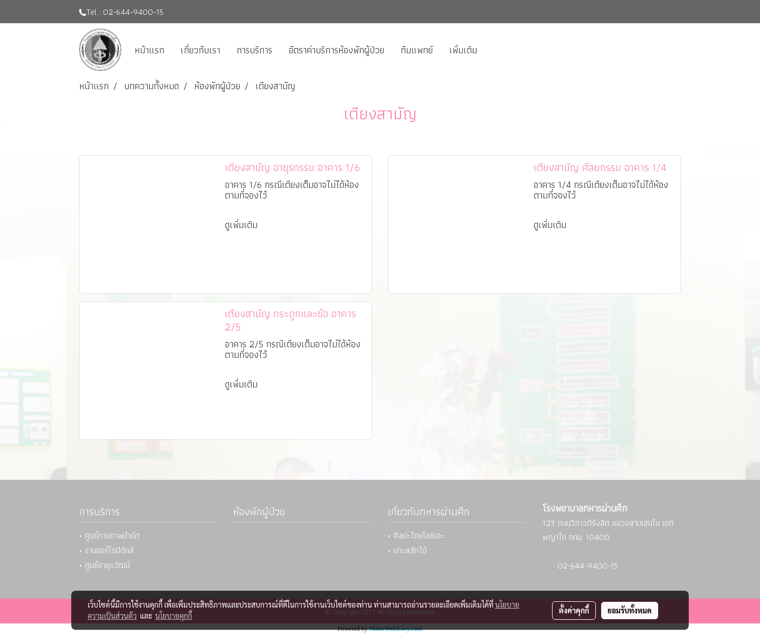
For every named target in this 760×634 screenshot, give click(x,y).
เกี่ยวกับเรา (200, 50)
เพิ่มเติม (463, 50)
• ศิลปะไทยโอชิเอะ (416, 535)
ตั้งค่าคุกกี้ (574, 610)
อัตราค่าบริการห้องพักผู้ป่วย (336, 50)
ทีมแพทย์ (417, 50)
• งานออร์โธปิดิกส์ (106, 550)
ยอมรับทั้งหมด (629, 610)
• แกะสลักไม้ (407, 550)
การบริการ (254, 50)
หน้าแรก (149, 50)
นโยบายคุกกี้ (173, 615)
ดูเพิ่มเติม (242, 224)
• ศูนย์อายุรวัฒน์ (104, 565)
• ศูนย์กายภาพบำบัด (109, 535)
